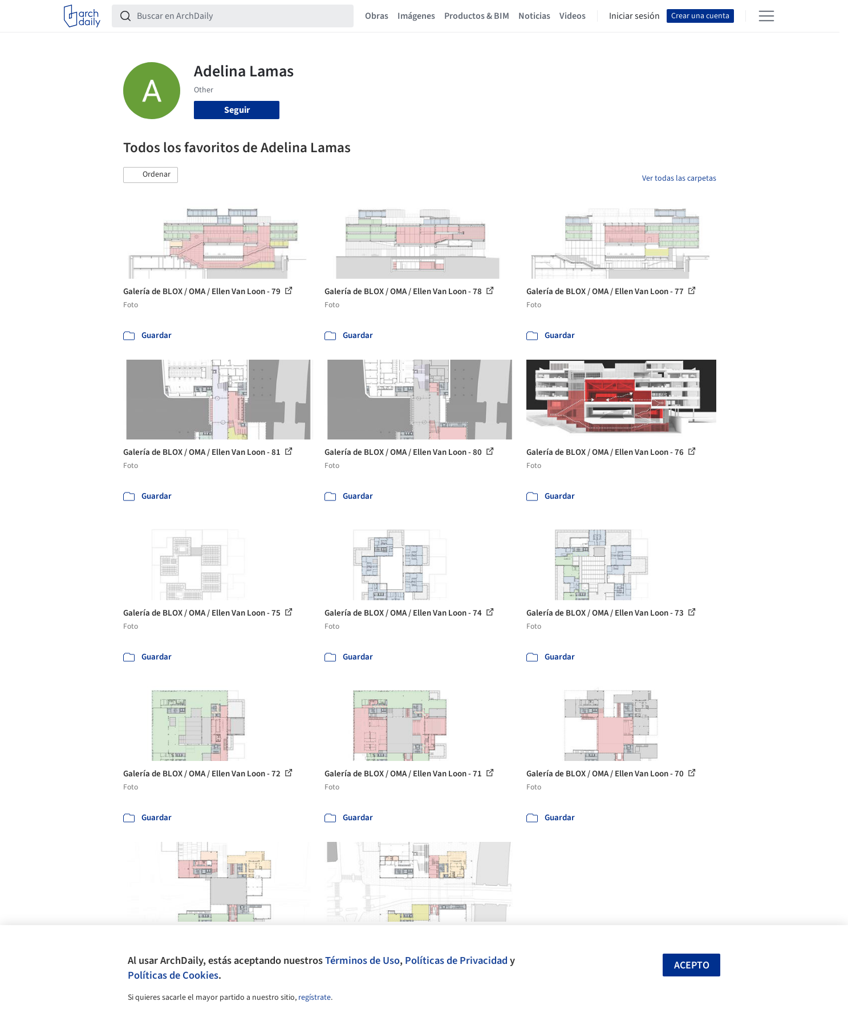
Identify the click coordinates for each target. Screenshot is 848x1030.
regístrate (314, 997)
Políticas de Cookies (173, 975)
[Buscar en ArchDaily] (242, 16)
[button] (150, 175)
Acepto (691, 965)
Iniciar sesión (634, 16)
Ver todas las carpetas (679, 178)
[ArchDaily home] (82, 16)
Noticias (534, 16)
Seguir (237, 110)
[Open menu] (766, 16)
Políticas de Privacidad (456, 960)
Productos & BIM (476, 16)
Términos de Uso (362, 960)
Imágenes (416, 16)
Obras (376, 16)
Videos (572, 16)
